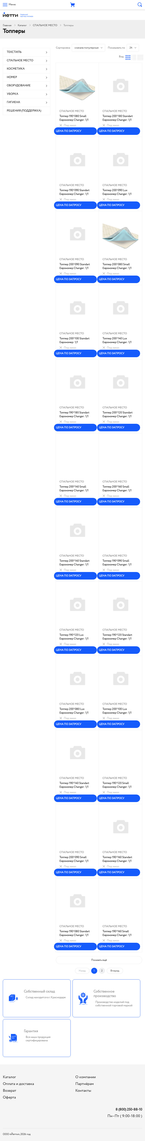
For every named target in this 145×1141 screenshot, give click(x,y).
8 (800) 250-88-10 (129, 1110)
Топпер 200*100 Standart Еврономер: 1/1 (74, 340)
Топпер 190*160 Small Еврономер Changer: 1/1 (117, 933)
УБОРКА (12, 94)
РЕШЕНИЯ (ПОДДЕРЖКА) (24, 111)
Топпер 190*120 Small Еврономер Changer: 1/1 (117, 785)
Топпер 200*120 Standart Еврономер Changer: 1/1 (118, 414)
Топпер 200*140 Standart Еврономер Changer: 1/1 (74, 563)
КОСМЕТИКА (16, 69)
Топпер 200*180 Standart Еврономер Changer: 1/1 (118, 118)
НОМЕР (12, 77)
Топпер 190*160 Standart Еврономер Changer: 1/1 (117, 859)
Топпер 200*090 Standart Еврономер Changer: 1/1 (74, 266)
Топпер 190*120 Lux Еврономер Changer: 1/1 (74, 637)
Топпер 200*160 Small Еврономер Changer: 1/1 (117, 488)
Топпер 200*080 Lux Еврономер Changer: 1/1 (74, 711)
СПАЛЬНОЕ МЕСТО (45, 25)
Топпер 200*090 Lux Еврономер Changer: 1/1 (117, 192)
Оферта (9, 1097)
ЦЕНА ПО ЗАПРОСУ (68, 131)
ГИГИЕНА (13, 102)
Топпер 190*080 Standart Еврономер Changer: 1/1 (74, 933)
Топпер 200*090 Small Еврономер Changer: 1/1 (74, 859)
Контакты (83, 1090)
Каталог (22, 25)
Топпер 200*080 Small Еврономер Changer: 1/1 (117, 266)
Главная (7, 25)
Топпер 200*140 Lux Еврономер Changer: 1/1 (117, 340)
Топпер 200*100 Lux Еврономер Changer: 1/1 (117, 711)
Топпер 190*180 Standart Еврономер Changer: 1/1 (74, 414)
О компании (85, 1077)
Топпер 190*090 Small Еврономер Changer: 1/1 (117, 563)
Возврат (9, 1090)
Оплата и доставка (18, 1084)
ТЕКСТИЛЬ (14, 52)
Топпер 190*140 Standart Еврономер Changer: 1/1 (74, 785)
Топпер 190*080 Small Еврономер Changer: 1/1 (74, 118)
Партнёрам (84, 1084)
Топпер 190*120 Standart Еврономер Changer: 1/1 (117, 637)
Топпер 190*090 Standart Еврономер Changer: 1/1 (74, 192)
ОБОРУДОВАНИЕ (19, 86)
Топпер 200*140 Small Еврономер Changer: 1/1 (74, 488)
